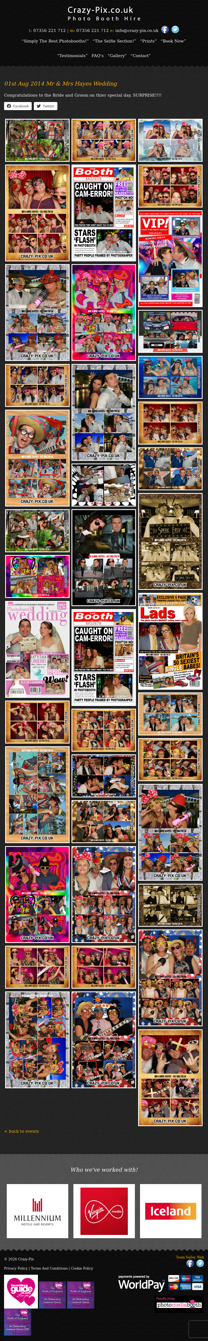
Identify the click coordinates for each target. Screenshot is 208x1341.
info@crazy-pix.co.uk (136, 30)
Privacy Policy (16, 1268)
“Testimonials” (72, 55)
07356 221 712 (49, 30)
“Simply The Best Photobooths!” (55, 40)
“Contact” (141, 55)
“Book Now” (173, 40)
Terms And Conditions (49, 1268)
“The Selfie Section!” (114, 40)
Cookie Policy (82, 1268)
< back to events (21, 1131)
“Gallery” (117, 55)
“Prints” (148, 40)
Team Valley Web (190, 1257)
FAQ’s (98, 55)
